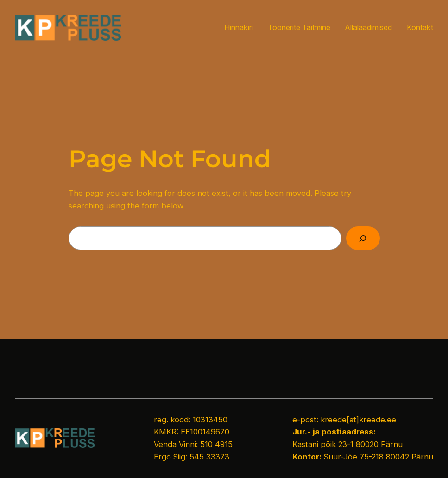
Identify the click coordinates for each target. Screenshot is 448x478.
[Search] (363, 238)
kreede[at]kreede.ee (358, 419)
